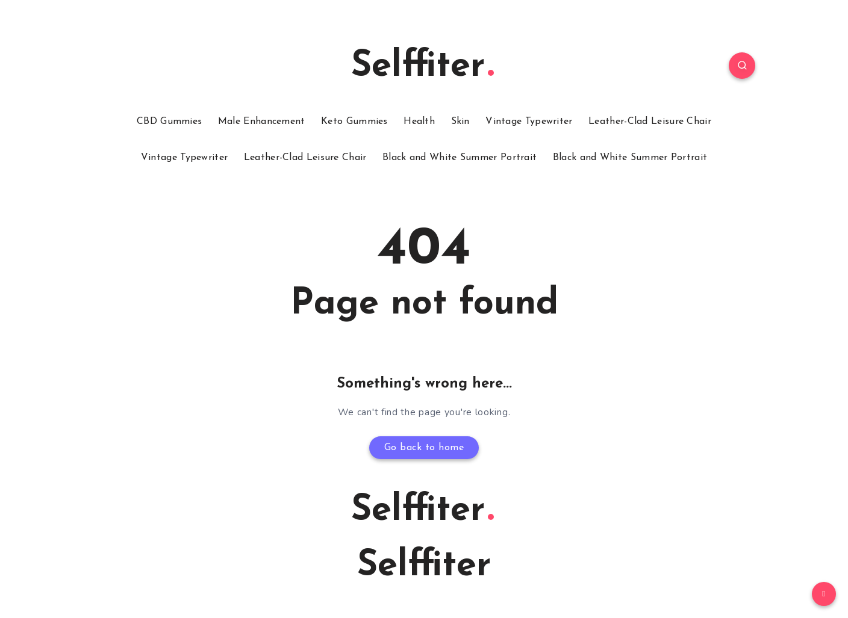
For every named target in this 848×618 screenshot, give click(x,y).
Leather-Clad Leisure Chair (649, 121)
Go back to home (424, 448)
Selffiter (422, 67)
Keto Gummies (354, 121)
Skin (460, 121)
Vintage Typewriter (528, 121)
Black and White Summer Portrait (459, 157)
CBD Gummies (169, 121)
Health (419, 121)
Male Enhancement (261, 121)
